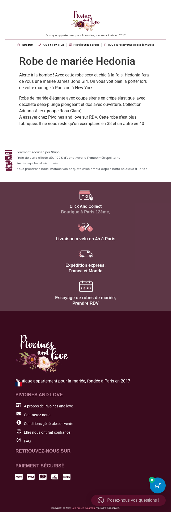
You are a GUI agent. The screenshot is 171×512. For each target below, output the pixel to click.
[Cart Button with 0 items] (158, 485)
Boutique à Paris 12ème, (85, 212)
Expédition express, (85, 265)
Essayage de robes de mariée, (85, 297)
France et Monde (85, 271)
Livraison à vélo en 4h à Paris (85, 238)
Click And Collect (86, 206)
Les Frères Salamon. (83, 507)
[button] (128, 500)
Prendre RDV (85, 303)
